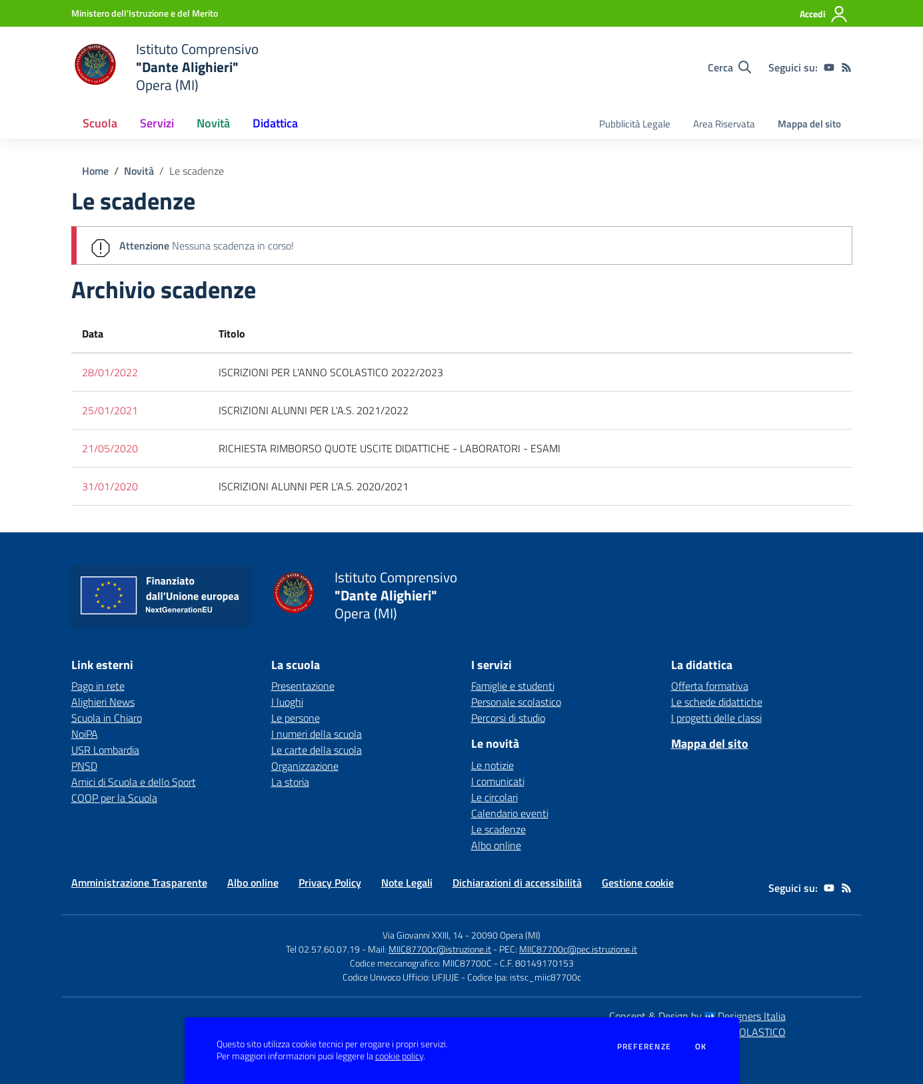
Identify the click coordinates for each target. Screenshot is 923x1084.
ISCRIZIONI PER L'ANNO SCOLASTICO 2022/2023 (331, 372)
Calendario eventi (509, 813)
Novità (139, 171)
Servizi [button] (157, 123)
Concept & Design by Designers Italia (697, 1016)
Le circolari (494, 797)
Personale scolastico (516, 702)
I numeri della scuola (316, 734)
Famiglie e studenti (512, 686)
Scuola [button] (100, 123)
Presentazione (303, 686)
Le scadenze (196, 171)
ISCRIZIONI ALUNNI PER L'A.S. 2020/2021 (314, 486)
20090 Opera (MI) (505, 935)
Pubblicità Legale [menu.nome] (634, 123)
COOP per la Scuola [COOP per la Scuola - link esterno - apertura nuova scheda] (114, 798)
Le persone (295, 718)
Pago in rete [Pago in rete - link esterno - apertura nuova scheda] (98, 686)
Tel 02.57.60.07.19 (323, 949)
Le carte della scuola (316, 750)
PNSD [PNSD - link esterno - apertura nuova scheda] (84, 766)
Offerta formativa (709, 686)
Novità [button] (213, 123)
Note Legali (407, 883)
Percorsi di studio (508, 718)
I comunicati (497, 781)
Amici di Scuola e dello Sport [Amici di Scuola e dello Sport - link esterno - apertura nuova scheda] (133, 782)
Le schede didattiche (716, 702)
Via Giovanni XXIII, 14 (423, 935)
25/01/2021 (110, 410)
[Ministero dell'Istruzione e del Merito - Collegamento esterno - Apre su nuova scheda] (144, 13)
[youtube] (829, 67)
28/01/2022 (110, 372)
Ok (701, 1047)
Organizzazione (305, 766)
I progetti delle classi (716, 718)
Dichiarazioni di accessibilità (517, 883)
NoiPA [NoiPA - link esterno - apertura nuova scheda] (84, 734)
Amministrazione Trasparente (139, 883)
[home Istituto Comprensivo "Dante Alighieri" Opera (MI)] (165, 67)
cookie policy (399, 1056)
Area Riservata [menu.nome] (724, 123)
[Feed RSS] (846, 67)
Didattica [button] (275, 123)
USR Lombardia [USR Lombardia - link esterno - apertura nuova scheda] (105, 750)
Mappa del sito (809, 123)
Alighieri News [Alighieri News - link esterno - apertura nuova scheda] (103, 702)
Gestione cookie (638, 883)
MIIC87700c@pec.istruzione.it (578, 949)
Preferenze (644, 1047)
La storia (290, 782)
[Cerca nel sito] (729, 67)
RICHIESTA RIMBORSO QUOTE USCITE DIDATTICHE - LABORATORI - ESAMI (389, 448)
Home (95, 171)
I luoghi (287, 702)
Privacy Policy (330, 883)
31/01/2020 (110, 486)
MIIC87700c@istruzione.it (440, 949)
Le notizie (492, 765)
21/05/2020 (110, 448)
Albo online (496, 845)
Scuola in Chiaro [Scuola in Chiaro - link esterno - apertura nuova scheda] (106, 718)
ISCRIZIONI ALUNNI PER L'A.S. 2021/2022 (314, 410)
